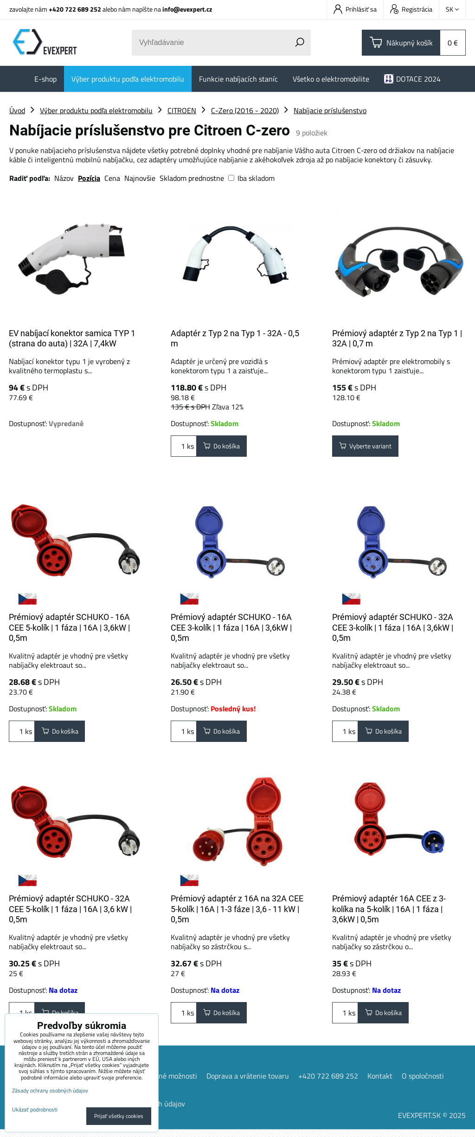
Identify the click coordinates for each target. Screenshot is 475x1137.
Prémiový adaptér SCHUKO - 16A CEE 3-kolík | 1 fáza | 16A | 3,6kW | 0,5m (231, 627)
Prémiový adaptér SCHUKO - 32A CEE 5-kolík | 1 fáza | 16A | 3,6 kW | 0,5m (70, 912)
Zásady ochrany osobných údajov (50, 1090)
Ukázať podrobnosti (35, 1109)
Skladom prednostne (192, 178)
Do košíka (226, 448)
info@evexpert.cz (187, 9)
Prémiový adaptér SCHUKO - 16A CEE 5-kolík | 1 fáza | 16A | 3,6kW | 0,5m (69, 627)
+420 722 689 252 (75, 9)
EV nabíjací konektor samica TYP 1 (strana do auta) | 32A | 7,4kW (72, 338)
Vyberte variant (370, 448)
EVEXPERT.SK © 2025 (432, 1122)
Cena (112, 178)
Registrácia (411, 9)
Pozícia (89, 178)
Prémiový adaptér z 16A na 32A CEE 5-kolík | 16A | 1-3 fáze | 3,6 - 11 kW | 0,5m (237, 912)
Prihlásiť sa (355, 9)
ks (183, 448)
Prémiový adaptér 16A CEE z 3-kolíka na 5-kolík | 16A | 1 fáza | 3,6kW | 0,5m (389, 912)
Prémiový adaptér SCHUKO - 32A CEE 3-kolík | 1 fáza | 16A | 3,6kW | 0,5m (392, 627)
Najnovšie (139, 178)
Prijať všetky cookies (118, 1115)
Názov (64, 178)
